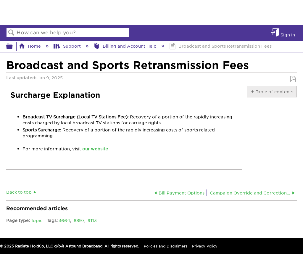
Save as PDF (293, 79)
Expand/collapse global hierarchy (13, 46)
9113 (92, 220)
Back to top (19, 191)
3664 (64, 220)
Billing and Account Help (126, 46)
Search (11, 32)
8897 (79, 220)
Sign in (288, 34)
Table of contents (274, 91)
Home (30, 46)
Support (68, 46)
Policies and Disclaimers (165, 246)
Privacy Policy (204, 246)
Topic (36, 220)
